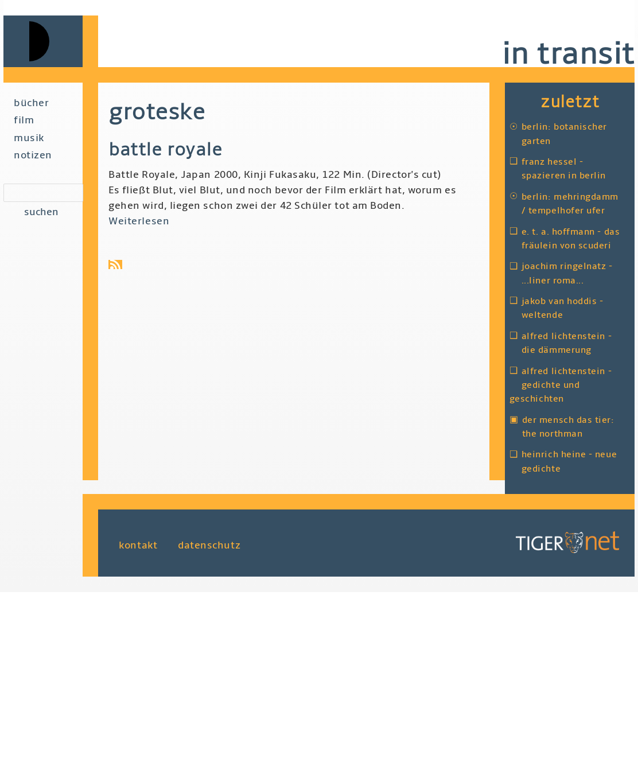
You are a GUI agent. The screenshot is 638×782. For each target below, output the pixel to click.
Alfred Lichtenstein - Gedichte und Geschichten (560, 385)
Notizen (33, 155)
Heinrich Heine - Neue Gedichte (569, 461)
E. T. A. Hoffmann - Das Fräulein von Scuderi (571, 238)
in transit (568, 54)
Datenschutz (209, 545)
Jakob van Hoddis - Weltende (563, 308)
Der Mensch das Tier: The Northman (568, 426)
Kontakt (138, 545)
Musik (29, 138)
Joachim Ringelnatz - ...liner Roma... (567, 273)
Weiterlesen (138, 221)
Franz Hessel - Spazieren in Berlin (564, 168)
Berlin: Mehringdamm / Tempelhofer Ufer (570, 203)
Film (24, 120)
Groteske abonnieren (117, 264)
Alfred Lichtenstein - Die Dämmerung (567, 343)
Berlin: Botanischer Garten (564, 133)
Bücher (31, 103)
